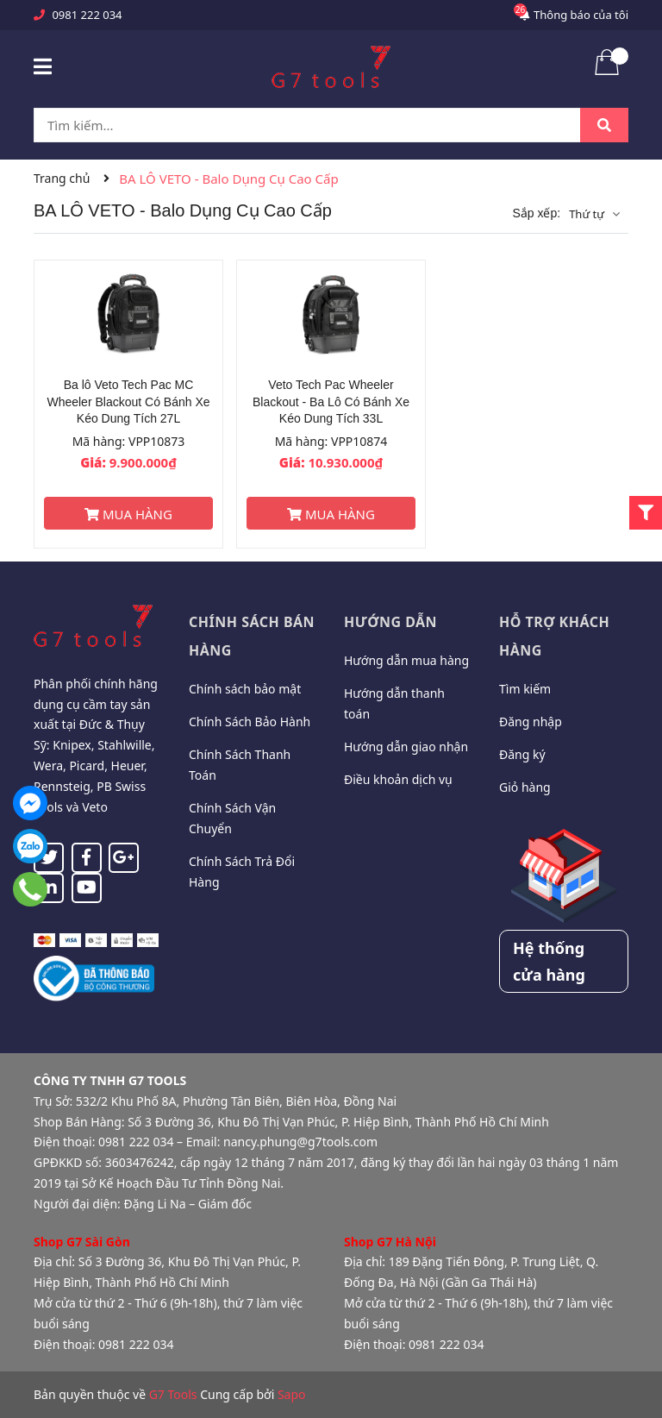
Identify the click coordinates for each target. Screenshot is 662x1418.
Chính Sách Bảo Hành (249, 721)
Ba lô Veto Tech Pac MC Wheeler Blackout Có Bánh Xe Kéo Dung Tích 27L (128, 401)
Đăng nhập (530, 721)
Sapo (292, 1394)
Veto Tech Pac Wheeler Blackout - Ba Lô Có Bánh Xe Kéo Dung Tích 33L (331, 401)
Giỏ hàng (525, 787)
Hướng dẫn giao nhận (406, 746)
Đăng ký (522, 754)
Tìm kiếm (525, 689)
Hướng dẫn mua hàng (406, 660)
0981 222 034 (87, 14)
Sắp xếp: (536, 213)
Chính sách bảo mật (245, 689)
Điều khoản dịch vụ (398, 779)
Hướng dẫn (390, 621)
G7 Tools (173, 1394)
